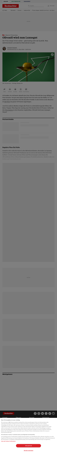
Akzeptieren (28, 445)
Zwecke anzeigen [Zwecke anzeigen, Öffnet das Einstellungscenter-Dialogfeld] (28, 450)
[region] (28, 436)
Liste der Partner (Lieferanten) (8, 441)
